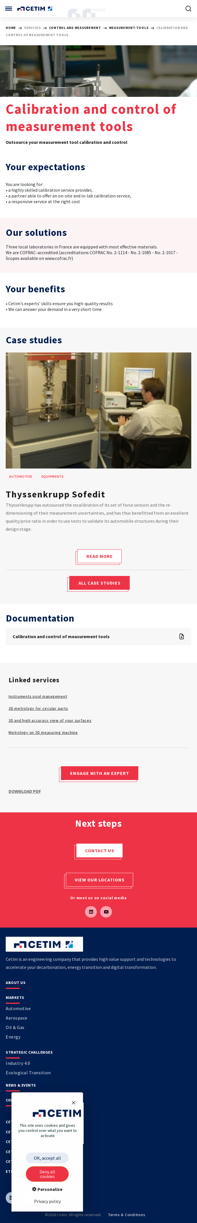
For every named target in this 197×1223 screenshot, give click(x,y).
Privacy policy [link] (47, 1201)
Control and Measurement (75, 28)
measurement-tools (129, 28)
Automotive (18, 1008)
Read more (99, 556)
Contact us (99, 850)
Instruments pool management (38, 696)
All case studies (99, 583)
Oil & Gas (15, 1027)
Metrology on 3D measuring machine (43, 732)
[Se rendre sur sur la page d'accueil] (35, 9)
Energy (13, 1037)
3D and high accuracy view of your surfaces (50, 720)
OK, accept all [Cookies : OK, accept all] (47, 1158)
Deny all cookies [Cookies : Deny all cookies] (47, 1174)
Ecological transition (28, 1072)
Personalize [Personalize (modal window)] (49, 1189)
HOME (11, 28)
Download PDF (25, 791)
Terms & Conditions (126, 1214)
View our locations (100, 880)
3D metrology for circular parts (38, 708)
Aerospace (16, 1018)
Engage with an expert (99, 773)
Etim (10, 1171)
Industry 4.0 (18, 1063)
